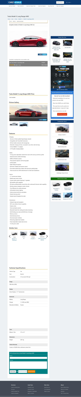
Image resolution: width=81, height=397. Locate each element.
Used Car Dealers (42, 6)
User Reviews (20, 21)
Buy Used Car (21, 6)
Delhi (29, 393)
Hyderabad (34, 391)
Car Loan (13, 389)
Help (62, 387)
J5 (23, 238)
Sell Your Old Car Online (62, 89)
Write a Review (44, 65)
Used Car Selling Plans (15, 387)
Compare (43, 62)
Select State (60, 2)
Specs (14, 21)
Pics (11, 21)
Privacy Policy (66, 393)
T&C (61, 393)
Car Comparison (47, 389)
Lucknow (32, 393)
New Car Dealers (60, 6)
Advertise (62, 391)
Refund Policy (66, 387)
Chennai (29, 389)
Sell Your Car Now (62, 114)
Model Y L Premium (14, 239)
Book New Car (47, 387)
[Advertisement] (40, 11)
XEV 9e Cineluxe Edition (42, 239)
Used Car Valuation (14, 393)
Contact (66, 389)
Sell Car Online (12, 6)
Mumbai (29, 387)
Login (68, 2)
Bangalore (30, 391)
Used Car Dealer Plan (30, 6)
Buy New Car (51, 6)
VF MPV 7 (33, 239)
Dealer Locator (47, 391)
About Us (62, 389)
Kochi (33, 389)
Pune (33, 387)
